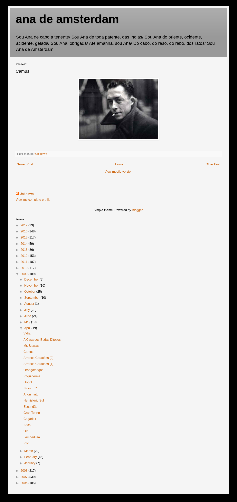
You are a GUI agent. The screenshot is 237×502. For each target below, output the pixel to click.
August (29, 303)
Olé (26, 431)
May (27, 322)
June (28, 316)
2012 (24, 255)
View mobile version (118, 171)
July (27, 310)
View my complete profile (33, 199)
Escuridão (30, 406)
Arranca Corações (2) (38, 357)
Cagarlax (30, 418)
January (30, 463)
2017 (24, 225)
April (27, 328)
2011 (24, 262)
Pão (26, 443)
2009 (24, 274)
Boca (27, 425)
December (32, 279)
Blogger (137, 210)
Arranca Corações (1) (38, 364)
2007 (24, 477)
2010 (24, 268)
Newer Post (25, 164)
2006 (24, 483)
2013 (24, 249)
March (29, 451)
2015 (24, 237)
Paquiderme (32, 376)
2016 (24, 231)
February (31, 457)
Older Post (212, 164)
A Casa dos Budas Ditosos (42, 339)
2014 (24, 243)
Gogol (28, 382)
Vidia (27, 333)
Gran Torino (32, 412)
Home (119, 164)
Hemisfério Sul (34, 400)
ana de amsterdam (67, 18)
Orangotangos (33, 370)
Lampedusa (32, 437)
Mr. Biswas (31, 345)
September (32, 297)
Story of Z (30, 388)
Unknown (27, 193)
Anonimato (31, 394)
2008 (24, 470)
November (32, 285)
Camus (28, 351)
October (30, 291)
